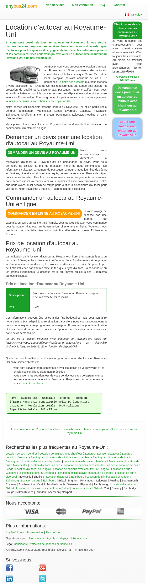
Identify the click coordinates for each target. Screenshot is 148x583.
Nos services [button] (55, 5)
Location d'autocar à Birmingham (25, 457)
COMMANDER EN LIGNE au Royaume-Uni (44, 213)
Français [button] (133, 14)
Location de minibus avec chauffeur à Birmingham (77, 457)
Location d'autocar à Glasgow (33, 469)
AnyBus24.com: (15, 532)
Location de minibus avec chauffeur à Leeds (90, 465)
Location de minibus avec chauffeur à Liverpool (85, 472)
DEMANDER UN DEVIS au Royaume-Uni (42, 153)
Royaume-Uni (35, 532)
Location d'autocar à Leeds (45, 465)
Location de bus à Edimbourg (38, 480)
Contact (119, 5)
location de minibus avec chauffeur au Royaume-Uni (40, 101)
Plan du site (53, 532)
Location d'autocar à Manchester (41, 461)
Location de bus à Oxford (87, 488)
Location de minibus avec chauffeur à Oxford (43, 488)
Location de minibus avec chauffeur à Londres (67, 453)
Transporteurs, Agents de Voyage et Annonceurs (58, 538)
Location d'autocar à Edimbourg (65, 476)
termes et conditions (30, 383)
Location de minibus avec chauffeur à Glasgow (81, 469)
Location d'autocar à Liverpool (36, 472)
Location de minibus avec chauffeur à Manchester (93, 461)
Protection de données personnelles (50, 544)
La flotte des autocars (71, 81)
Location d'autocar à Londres (114, 453)
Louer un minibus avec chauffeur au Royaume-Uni (85, 429)
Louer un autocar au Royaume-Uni (31, 429)
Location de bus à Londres (22, 453)
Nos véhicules (82, 5)
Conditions (20, 544)
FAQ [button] (103, 5)
